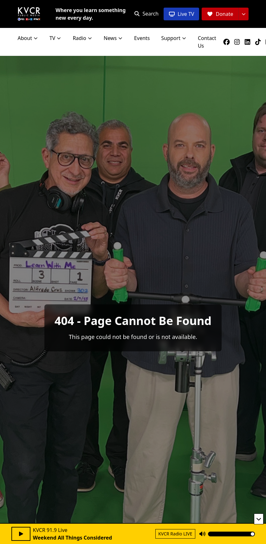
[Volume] (231, 534)
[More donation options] (243, 14)
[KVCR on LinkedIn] (248, 42)
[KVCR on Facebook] (228, 42)
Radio (82, 38)
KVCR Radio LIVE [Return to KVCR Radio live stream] (175, 534)
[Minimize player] (258, 519)
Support (173, 38)
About (28, 38)
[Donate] (220, 14)
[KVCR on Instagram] (238, 42)
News (113, 38)
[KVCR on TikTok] (259, 42)
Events (142, 38)
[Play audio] (20, 534)
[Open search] (146, 13)
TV (55, 38)
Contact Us (207, 42)
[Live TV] (181, 14)
